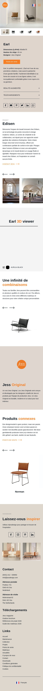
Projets (5, 645)
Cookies (5, 669)
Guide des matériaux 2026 (12, 624)
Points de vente (11, 62)
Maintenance (7, 639)
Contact (5, 658)
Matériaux (6, 650)
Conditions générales (10, 663)
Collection (6, 642)
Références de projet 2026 (12, 621)
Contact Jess (11, 164)
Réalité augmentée (12, 88)
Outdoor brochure (9, 618)
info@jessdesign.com (10, 578)
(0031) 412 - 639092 (10, 575)
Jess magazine (8, 616)
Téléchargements (11, 95)
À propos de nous (9, 655)
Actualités (6, 653)
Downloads (6, 661)
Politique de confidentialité (12, 666)
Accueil (5, 636)
